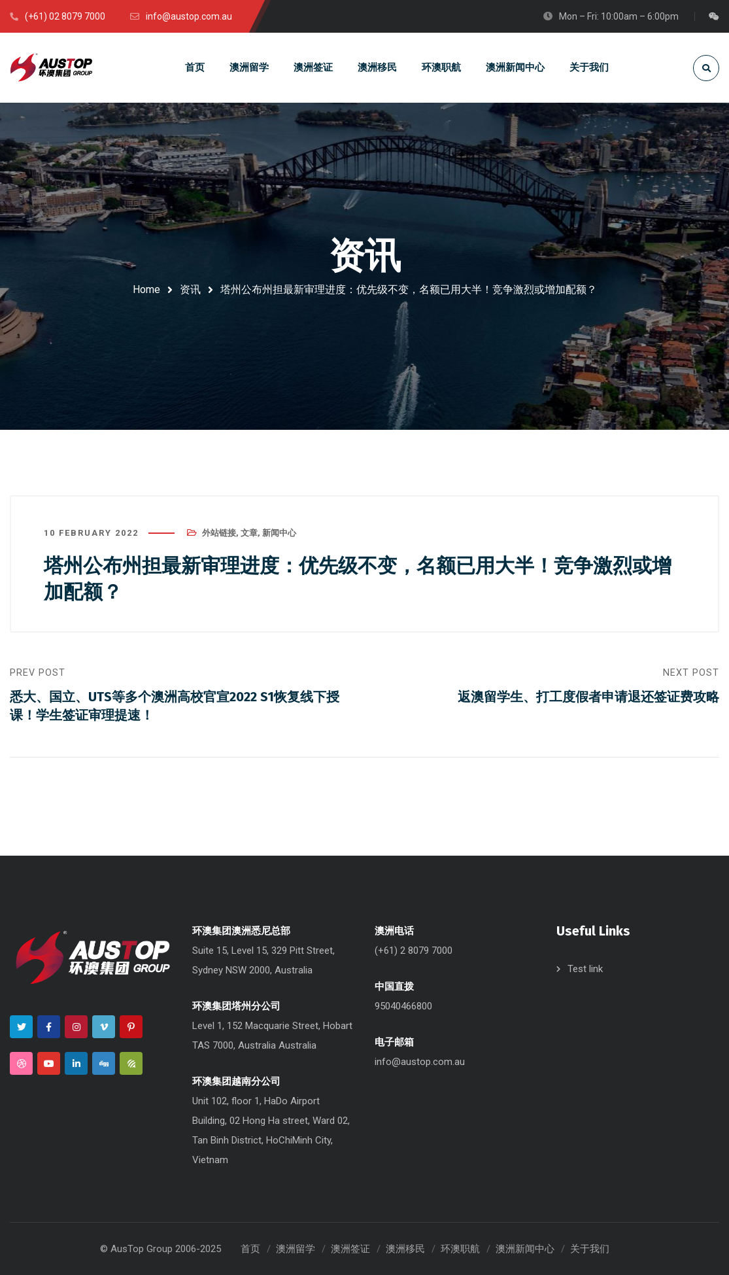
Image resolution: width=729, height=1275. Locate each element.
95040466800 (403, 1006)
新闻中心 (279, 533)
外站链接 (219, 533)
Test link (585, 969)
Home (146, 289)
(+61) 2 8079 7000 (413, 950)
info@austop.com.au (420, 1062)
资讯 (190, 289)
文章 (249, 533)
